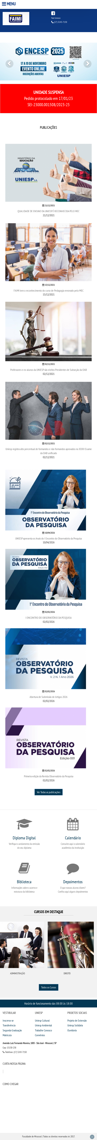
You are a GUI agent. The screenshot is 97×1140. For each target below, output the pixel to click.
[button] (7, 61)
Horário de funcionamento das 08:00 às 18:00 (48, 1003)
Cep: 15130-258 (9, 1047)
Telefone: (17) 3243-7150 (15, 1052)
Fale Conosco (55, 18)
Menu (9, 4)
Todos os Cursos (48, 987)
